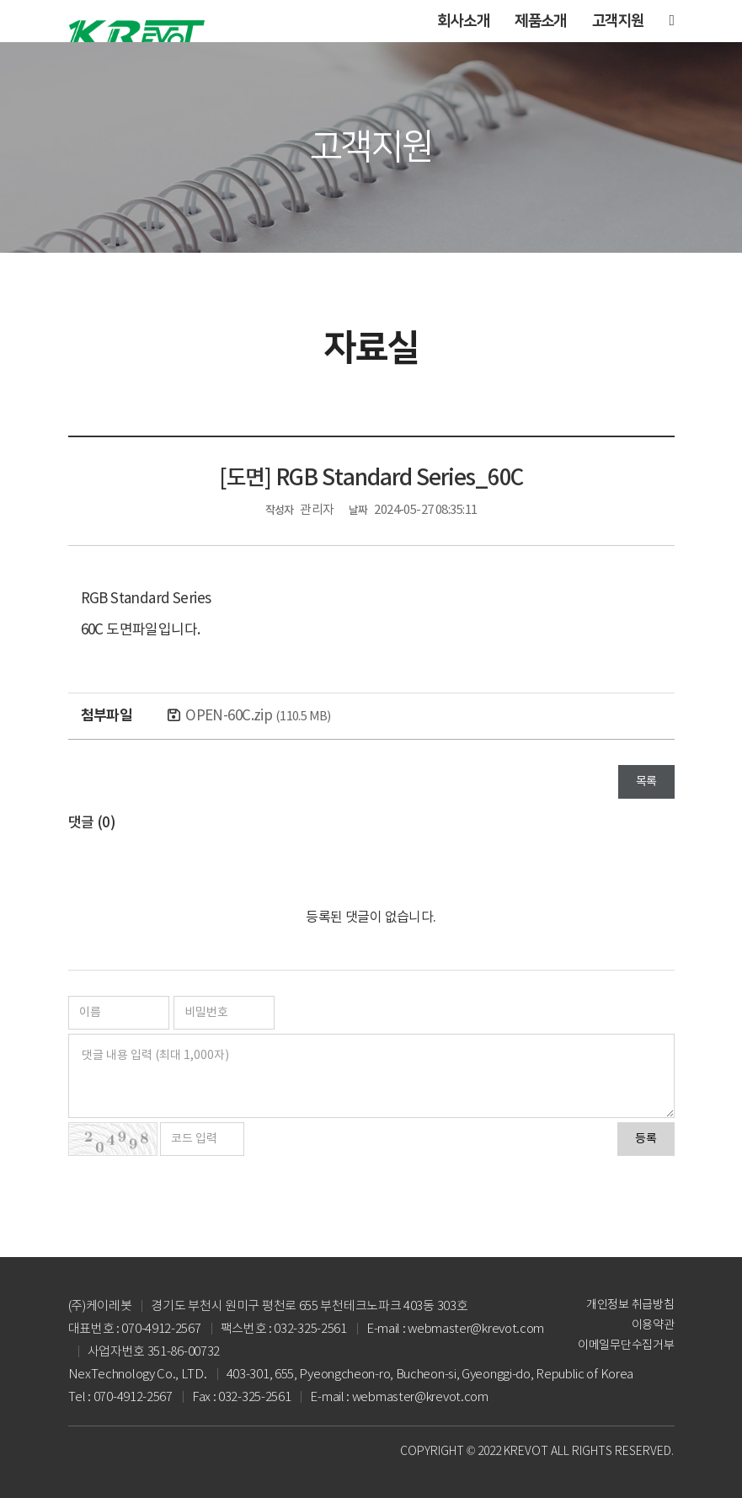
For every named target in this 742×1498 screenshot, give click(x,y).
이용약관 (653, 1325)
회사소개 (463, 21)
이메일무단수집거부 (626, 1345)
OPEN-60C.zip (258, 716)
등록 (646, 1139)
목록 (646, 782)
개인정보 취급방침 (630, 1305)
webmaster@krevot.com (420, 1397)
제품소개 (541, 21)
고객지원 (618, 21)
